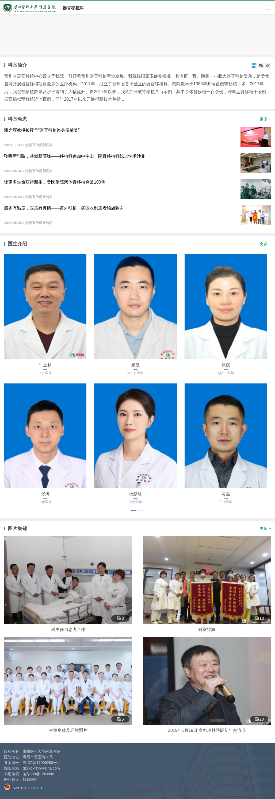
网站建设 (11, 779)
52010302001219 (23, 786)
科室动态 (17, 119)
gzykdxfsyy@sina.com (41, 768)
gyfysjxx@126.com (38, 774)
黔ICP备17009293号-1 (41, 762)
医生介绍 (17, 243)
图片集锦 (17, 528)
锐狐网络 (30, 779)
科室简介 (17, 65)
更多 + (265, 119)
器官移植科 (73, 8)
